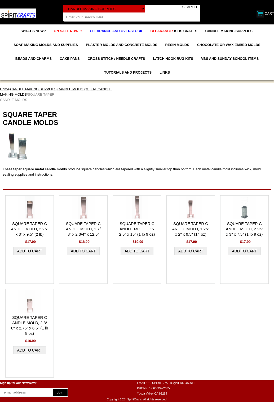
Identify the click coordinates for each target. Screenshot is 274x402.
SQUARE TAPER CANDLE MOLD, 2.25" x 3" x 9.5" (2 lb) (29, 228)
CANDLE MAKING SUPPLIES (229, 31)
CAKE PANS (70, 59)
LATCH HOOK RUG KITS (173, 59)
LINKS (165, 72)
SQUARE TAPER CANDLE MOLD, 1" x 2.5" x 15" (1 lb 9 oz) (137, 228)
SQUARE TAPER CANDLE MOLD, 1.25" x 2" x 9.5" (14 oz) (190, 228)
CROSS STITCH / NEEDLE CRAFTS (116, 59)
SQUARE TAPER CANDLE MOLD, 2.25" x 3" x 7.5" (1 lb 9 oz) (244, 228)
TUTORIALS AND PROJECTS (128, 72)
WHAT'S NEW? (33, 31)
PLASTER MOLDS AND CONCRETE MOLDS (121, 45)
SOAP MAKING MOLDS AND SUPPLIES (46, 45)
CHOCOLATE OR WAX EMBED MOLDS (228, 45)
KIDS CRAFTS (174, 31)
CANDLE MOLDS (71, 89)
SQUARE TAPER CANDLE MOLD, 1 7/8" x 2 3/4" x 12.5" (83, 228)
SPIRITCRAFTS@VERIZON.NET (174, 382)
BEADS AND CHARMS (33, 59)
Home (4, 89)
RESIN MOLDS (177, 45)
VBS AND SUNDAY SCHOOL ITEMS (230, 59)
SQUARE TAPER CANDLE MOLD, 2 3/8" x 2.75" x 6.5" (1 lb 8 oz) (29, 325)
